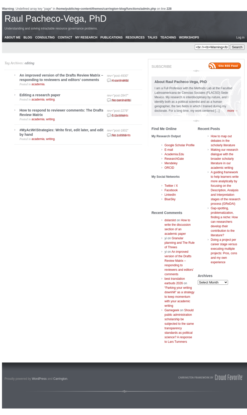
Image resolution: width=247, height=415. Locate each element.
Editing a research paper (40, 95)
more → (232, 110)
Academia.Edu (174, 154)
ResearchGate (174, 158)
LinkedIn (170, 194)
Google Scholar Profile (179, 145)
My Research (86, 37)
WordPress (39, 378)
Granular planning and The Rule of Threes (179, 242)
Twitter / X (171, 186)
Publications (111, 37)
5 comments (120, 115)
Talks (153, 37)
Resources (135, 37)
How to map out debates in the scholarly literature (223, 140)
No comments (121, 100)
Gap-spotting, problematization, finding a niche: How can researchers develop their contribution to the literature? (224, 221)
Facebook (171, 190)
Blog (28, 37)
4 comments (120, 80)
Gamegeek (171, 310)
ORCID (169, 168)
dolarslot (170, 220)
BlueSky (170, 199)
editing (29, 63)
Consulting (45, 37)
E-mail (168, 150)
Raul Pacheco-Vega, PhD (55, 19)
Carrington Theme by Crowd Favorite (210, 377)
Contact (65, 37)
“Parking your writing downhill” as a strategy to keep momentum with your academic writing (179, 297)
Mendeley (171, 163)
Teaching (168, 37)
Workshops (189, 37)
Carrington (60, 378)
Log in (240, 37)
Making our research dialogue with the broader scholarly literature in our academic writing (224, 159)
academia (38, 84)
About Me (12, 37)
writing (50, 99)
